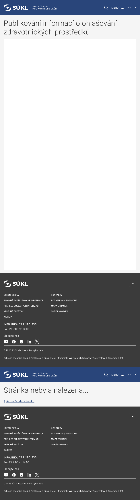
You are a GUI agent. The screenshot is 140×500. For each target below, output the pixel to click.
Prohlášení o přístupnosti (44, 358)
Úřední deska (11, 295)
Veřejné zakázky (13, 311)
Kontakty (56, 295)
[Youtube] (6, 341)
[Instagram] (21, 341)
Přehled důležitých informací (21, 306)
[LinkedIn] (29, 341)
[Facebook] (13, 341)
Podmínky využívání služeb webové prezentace (82, 358)
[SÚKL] (31, 7)
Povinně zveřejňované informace (23, 300)
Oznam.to (113, 358)
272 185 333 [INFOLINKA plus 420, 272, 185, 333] (28, 324)
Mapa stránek (59, 306)
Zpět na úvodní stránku (19, 401)
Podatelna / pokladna (64, 300)
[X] (37, 341)
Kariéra (8, 317)
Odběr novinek (59, 311)
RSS (121, 358)
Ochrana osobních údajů (16, 358)
